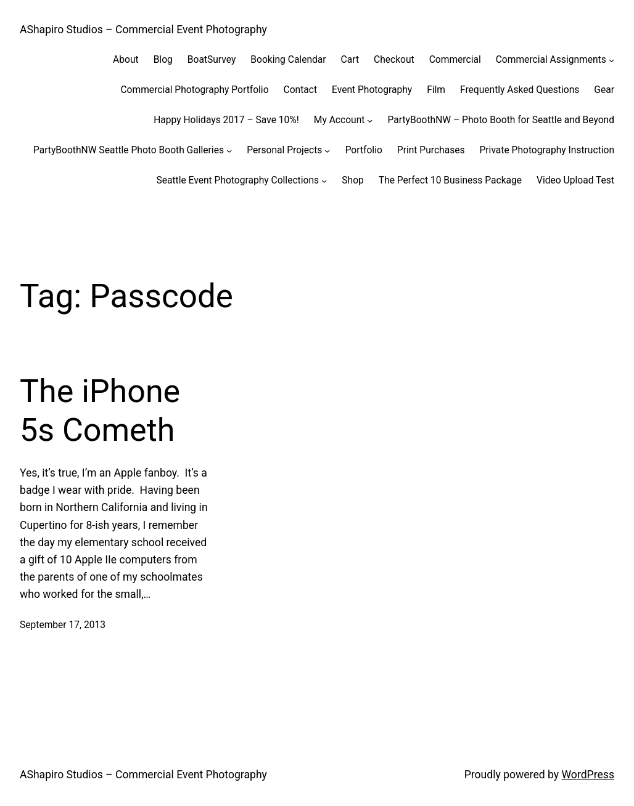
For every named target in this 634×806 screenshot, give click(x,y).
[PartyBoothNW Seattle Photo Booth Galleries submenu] (229, 150)
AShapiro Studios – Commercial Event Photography (143, 29)
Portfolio (363, 150)
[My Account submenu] (370, 120)
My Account (339, 120)
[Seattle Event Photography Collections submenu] (324, 180)
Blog (163, 59)
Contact (301, 89)
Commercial (455, 59)
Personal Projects (284, 150)
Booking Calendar (288, 59)
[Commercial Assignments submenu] (611, 60)
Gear (604, 89)
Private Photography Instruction (547, 150)
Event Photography (372, 89)
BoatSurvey (211, 59)
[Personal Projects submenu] (327, 150)
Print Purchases (431, 150)
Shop (353, 180)
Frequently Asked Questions (519, 89)
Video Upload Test (575, 180)
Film (436, 89)
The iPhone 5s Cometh (100, 410)
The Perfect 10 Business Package (450, 180)
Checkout (394, 59)
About (126, 59)
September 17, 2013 (62, 625)
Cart (350, 59)
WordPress (588, 774)
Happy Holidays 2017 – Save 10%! (226, 120)
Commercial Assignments (551, 59)
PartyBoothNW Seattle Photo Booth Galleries (128, 150)
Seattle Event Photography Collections (237, 180)
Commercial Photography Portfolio (194, 89)
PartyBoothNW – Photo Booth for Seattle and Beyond (501, 120)
